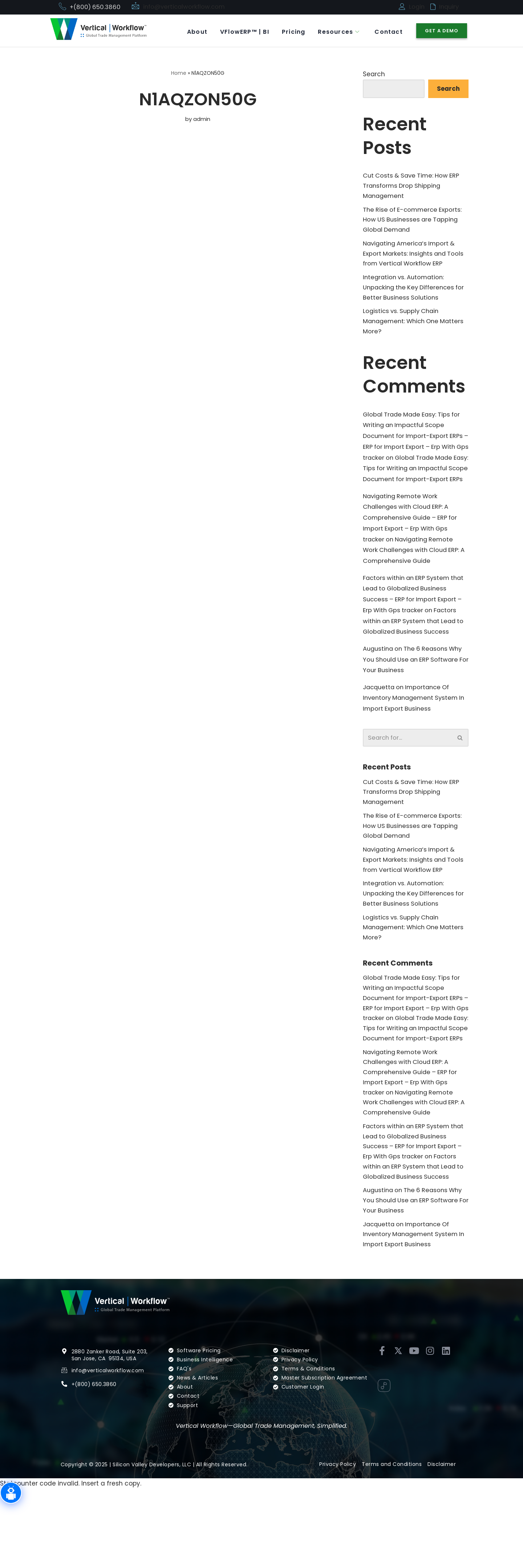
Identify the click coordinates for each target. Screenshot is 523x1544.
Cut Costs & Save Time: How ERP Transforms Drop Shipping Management (413, 187)
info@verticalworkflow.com (185, 7)
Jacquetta (379, 712)
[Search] (407, 764)
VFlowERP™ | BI (238, 31)
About (189, 31)
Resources (336, 31)
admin (202, 119)
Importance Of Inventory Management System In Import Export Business (413, 723)
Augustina (379, 673)
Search (374, 74)
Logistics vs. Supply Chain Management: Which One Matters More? (403, 327)
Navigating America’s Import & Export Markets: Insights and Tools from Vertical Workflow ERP (415, 257)
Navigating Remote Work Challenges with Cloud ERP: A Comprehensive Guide (413, 571)
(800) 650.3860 (96, 1449)
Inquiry (449, 7)
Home (178, 73)
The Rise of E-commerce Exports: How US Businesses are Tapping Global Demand (414, 222)
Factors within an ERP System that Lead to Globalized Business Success (412, 644)
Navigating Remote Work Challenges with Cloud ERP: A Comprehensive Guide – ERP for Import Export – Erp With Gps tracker (412, 538)
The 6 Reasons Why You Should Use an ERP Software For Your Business (415, 684)
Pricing (289, 31)
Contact (388, 31)
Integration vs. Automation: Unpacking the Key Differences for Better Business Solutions (411, 292)
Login (417, 7)
